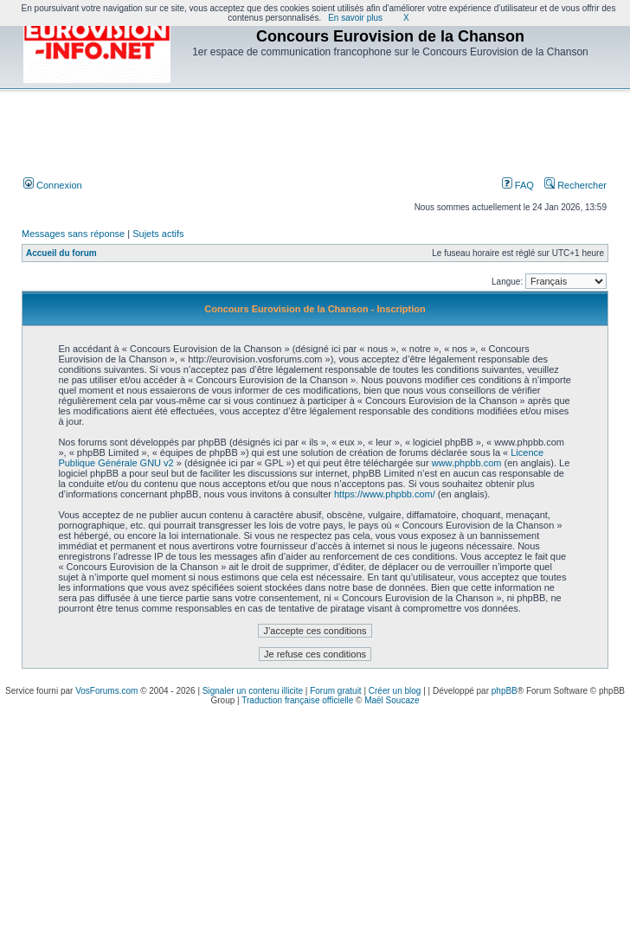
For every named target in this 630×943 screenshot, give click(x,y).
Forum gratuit (335, 691)
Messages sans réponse (73, 233)
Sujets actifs (157, 233)
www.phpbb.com (467, 463)
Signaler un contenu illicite (252, 691)
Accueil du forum (61, 253)
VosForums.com (106, 691)
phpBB (505, 691)
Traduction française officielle (297, 700)
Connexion (52, 185)
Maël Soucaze (391, 700)
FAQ (518, 185)
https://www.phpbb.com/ (384, 494)
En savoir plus (355, 17)
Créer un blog (395, 691)
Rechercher (575, 185)
